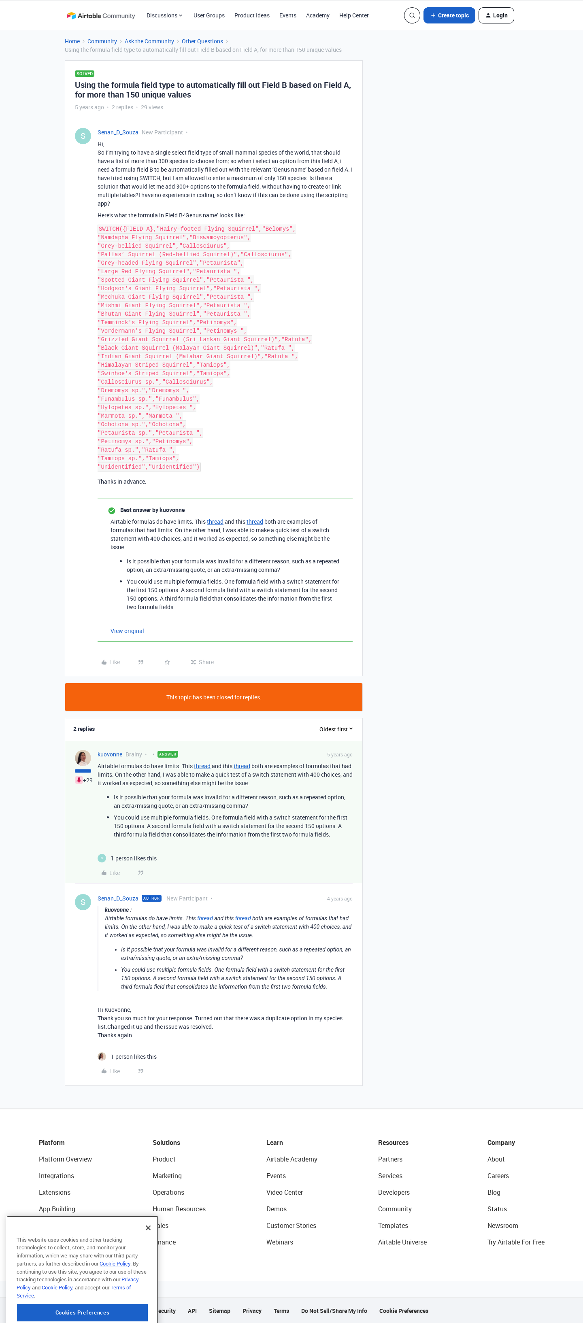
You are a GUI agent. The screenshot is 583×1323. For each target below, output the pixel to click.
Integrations (56, 1175)
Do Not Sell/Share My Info (334, 1311)
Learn (274, 1142)
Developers (394, 1192)
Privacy (252, 1311)
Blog (493, 1192)
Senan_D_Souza (118, 132)
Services (390, 1175)
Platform (52, 1142)
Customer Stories (291, 1225)
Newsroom (502, 1225)
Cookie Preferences (403, 1311)
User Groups (209, 15)
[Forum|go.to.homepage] (101, 15)
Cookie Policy (115, 1296)
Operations (168, 1192)
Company (501, 1142)
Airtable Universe (402, 1242)
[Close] (148, 1261)
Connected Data (62, 1242)
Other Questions (202, 41)
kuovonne (110, 754)
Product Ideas (252, 15)
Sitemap (219, 1311)
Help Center (354, 15)
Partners (390, 1159)
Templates (393, 1225)
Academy (318, 15)
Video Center (284, 1192)
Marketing (167, 1175)
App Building (57, 1208)
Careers (498, 1175)
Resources (393, 1142)
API (192, 1311)
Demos (276, 1208)
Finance (164, 1242)
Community (102, 41)
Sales (160, 1225)
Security (165, 1311)
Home (72, 41)
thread (215, 521)
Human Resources (179, 1208)
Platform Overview (65, 1159)
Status (497, 1208)
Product (164, 1159)
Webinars (279, 1242)
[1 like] (127, 858)
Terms (281, 1311)
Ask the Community (149, 41)
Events (287, 15)
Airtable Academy (291, 1159)
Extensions (54, 1192)
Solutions (166, 1142)
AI (42, 1225)
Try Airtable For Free (516, 1242)
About (496, 1159)
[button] (449, 15)
